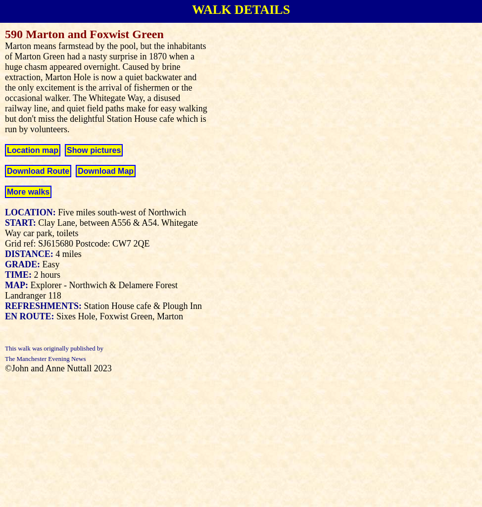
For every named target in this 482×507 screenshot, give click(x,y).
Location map (32, 150)
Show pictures (94, 150)
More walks (28, 192)
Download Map (106, 171)
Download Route (38, 171)
